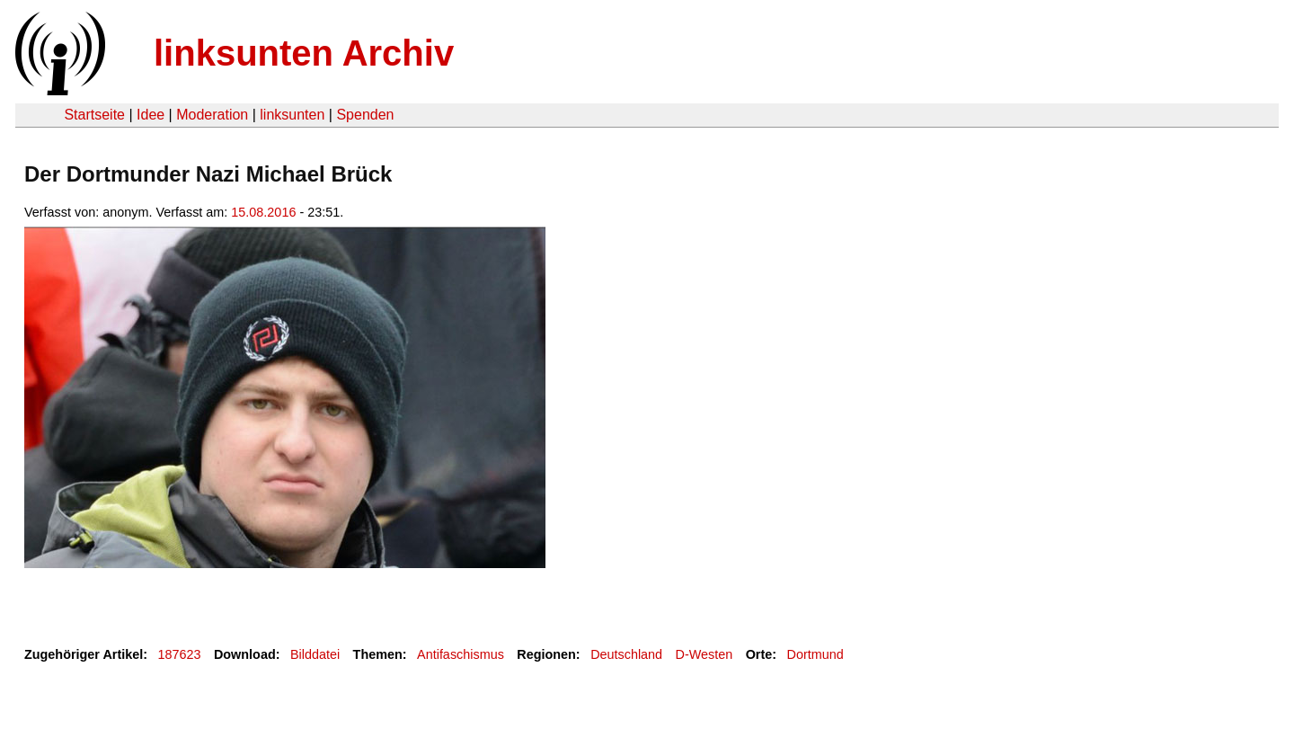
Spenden (365, 114)
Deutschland (626, 654)
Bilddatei (315, 654)
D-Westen (704, 654)
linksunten (292, 114)
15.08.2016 (263, 212)
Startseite (94, 114)
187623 (179, 654)
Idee (150, 114)
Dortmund (815, 654)
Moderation (212, 114)
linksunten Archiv (304, 53)
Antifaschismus (460, 654)
